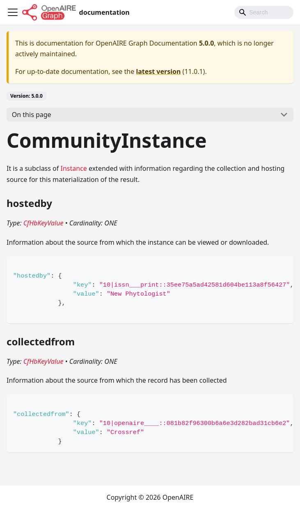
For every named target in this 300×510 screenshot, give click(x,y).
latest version (158, 71)
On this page (31, 114)
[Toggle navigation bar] (13, 12)
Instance (73, 168)
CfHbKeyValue (43, 222)
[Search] (263, 12)
